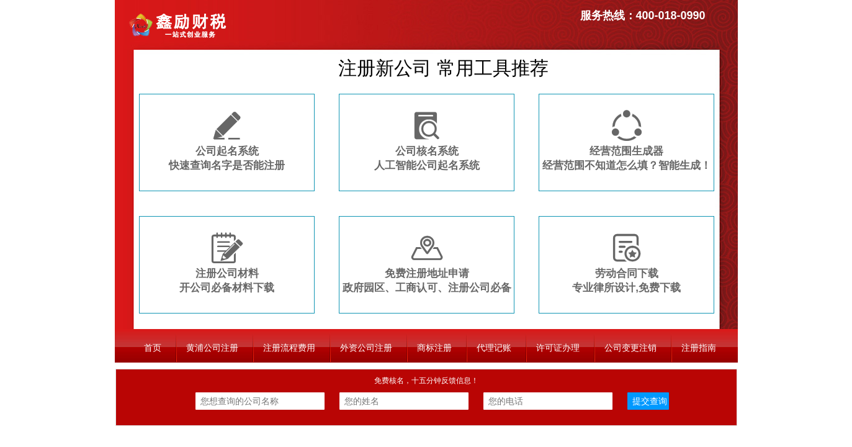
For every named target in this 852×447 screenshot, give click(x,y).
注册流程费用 (289, 348)
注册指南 (698, 348)
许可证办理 (558, 348)
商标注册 (434, 348)
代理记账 (494, 348)
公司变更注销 (630, 348)
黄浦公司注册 (212, 348)
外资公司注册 (366, 348)
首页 (152, 348)
